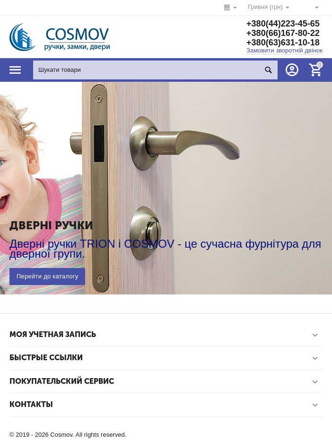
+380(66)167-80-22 (283, 33)
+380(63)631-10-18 (283, 42)
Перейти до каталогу (47, 276)
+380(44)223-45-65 (283, 23)
